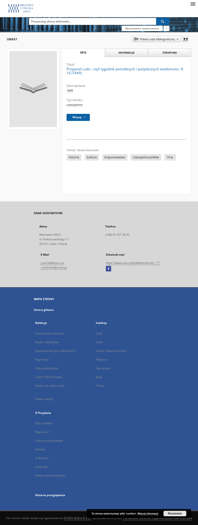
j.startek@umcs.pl (52, 263)
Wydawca (102, 359)
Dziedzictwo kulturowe (49, 333)
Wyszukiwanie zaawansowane (142, 28)
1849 (70, 91)
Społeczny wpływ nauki (50, 386)
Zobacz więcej (44, 399)
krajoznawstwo (114, 157)
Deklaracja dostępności (50, 475)
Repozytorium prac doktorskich (55, 351)
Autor (99, 342)
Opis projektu (44, 423)
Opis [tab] (83, 52)
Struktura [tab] (170, 52)
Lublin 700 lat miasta (48, 377)
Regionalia (42, 359)
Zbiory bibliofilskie (47, 368)
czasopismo (75, 105)
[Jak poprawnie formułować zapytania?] (166, 28)
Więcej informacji (148, 513)
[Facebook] (108, 269)
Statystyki (41, 467)
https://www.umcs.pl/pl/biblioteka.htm (133, 263)
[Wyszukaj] (162, 21)
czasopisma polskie (146, 157)
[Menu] (193, 3)
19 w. (170, 157)
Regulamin (42, 432)
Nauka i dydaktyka (47, 342)
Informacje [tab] (126, 52)
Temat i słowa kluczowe (111, 351)
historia (74, 157)
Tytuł (99, 333)
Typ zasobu (103, 368)
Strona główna (44, 310)
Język (99, 377)
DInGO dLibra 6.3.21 (78, 518)
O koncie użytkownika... (50, 441)
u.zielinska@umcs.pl (54, 267)
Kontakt (40, 449)
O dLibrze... (42, 458)
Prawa (100, 386)
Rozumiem (175, 513)
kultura (92, 157)
